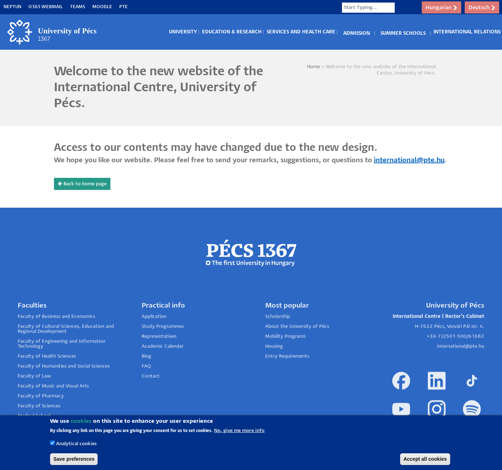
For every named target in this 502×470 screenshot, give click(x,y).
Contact (151, 393)
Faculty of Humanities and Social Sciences (64, 383)
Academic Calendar (163, 363)
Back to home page (82, 183)
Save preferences (73, 459)
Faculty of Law (34, 393)
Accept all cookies (425, 459)
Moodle (102, 7)
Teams (77, 7)
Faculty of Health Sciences (47, 373)
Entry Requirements (287, 373)
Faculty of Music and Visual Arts (53, 403)
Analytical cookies (76, 444)
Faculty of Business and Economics (56, 333)
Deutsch (482, 7)
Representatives (159, 353)
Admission (356, 32)
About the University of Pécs (297, 343)
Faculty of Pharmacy (41, 413)
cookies (81, 421)
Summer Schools (403, 32)
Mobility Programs (285, 353)
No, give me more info (239, 430)
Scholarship (277, 333)
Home (313, 67)
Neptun (12, 7)
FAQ (146, 383)
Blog (146, 373)
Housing (274, 363)
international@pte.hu (409, 160)
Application (154, 333)
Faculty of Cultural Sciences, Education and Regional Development (66, 346)
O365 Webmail (45, 7)
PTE (123, 7)
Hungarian (441, 7)
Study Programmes (163, 343)
